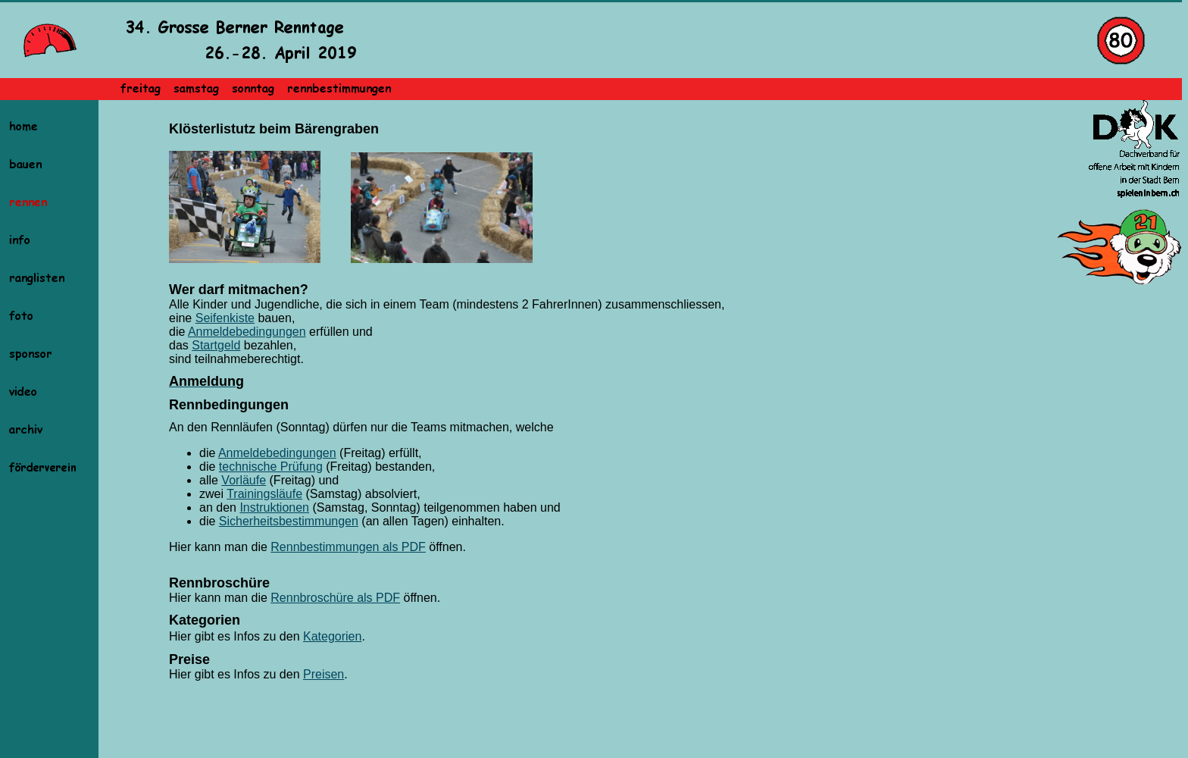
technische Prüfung (271, 466)
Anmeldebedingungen (247, 331)
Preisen (323, 674)
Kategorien (332, 636)
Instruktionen (274, 507)
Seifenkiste (225, 318)
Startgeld (216, 345)
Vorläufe (243, 480)
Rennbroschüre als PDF (335, 597)
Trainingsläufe (264, 493)
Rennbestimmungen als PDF (348, 546)
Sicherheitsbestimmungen (288, 521)
